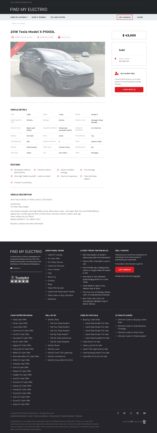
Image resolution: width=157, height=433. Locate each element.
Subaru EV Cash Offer (22, 378)
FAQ (50, 266)
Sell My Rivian (54, 338)
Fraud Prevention (67, 408)
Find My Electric (16, 249)
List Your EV (125, 262)
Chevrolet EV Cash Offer (23, 341)
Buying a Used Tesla (91, 312)
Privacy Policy (55, 408)
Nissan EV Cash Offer (22, 364)
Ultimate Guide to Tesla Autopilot (132, 328)
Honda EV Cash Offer (22, 382)
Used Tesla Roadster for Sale (97, 330)
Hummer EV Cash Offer (23, 323)
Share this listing (45, 37)
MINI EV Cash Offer (21, 353)
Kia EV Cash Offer (20, 334)
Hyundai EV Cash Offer (23, 330)
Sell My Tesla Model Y (59, 327)
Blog (50, 277)
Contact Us (16, 261)
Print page (64, 37)
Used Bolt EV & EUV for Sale (95, 349)
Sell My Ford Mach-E (56, 349)
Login (140, 17)
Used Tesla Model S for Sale (97, 316)
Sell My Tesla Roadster (59, 334)
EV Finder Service (55, 255)
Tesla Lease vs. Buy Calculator (60, 288)
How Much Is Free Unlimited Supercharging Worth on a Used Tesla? (95, 272)
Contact (51, 273)
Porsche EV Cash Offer (23, 375)
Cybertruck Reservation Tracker (61, 284)
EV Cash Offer (58, 17)
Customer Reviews (56, 258)
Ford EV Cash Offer (21, 327)
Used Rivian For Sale (91, 334)
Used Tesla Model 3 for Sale (97, 319)
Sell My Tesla (53, 312)
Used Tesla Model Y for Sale (97, 327)
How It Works (39, 17)
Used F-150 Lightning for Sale (95, 341)
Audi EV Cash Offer (21, 371)
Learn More (129, 89)
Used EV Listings (18, 17)
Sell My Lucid (53, 341)
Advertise (52, 292)
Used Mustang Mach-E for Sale (96, 345)
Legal (30, 408)
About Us (52, 269)
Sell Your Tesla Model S (60, 316)
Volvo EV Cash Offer (21, 389)
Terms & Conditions (41, 408)
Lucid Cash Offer (20, 319)
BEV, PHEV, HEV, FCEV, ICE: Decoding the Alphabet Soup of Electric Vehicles (95, 294)
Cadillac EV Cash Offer (22, 367)
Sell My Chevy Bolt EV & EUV (60, 353)
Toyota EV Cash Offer (22, 386)
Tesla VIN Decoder (56, 281)
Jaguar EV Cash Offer (22, 338)
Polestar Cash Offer (21, 356)
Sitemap (79, 408)
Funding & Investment (18, 408)
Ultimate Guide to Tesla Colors (131, 325)
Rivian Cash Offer (20, 316)
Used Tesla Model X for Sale (97, 323)
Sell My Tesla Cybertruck (60, 330)
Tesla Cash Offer (20, 312)
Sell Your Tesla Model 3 (60, 319)
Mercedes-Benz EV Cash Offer (26, 349)
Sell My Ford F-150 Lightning (60, 345)
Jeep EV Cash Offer (21, 397)
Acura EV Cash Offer (21, 393)
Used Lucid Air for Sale (92, 338)
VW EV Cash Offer (21, 360)
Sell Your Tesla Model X (60, 323)
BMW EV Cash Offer (21, 345)
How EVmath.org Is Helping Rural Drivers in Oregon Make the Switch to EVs (96, 263)
